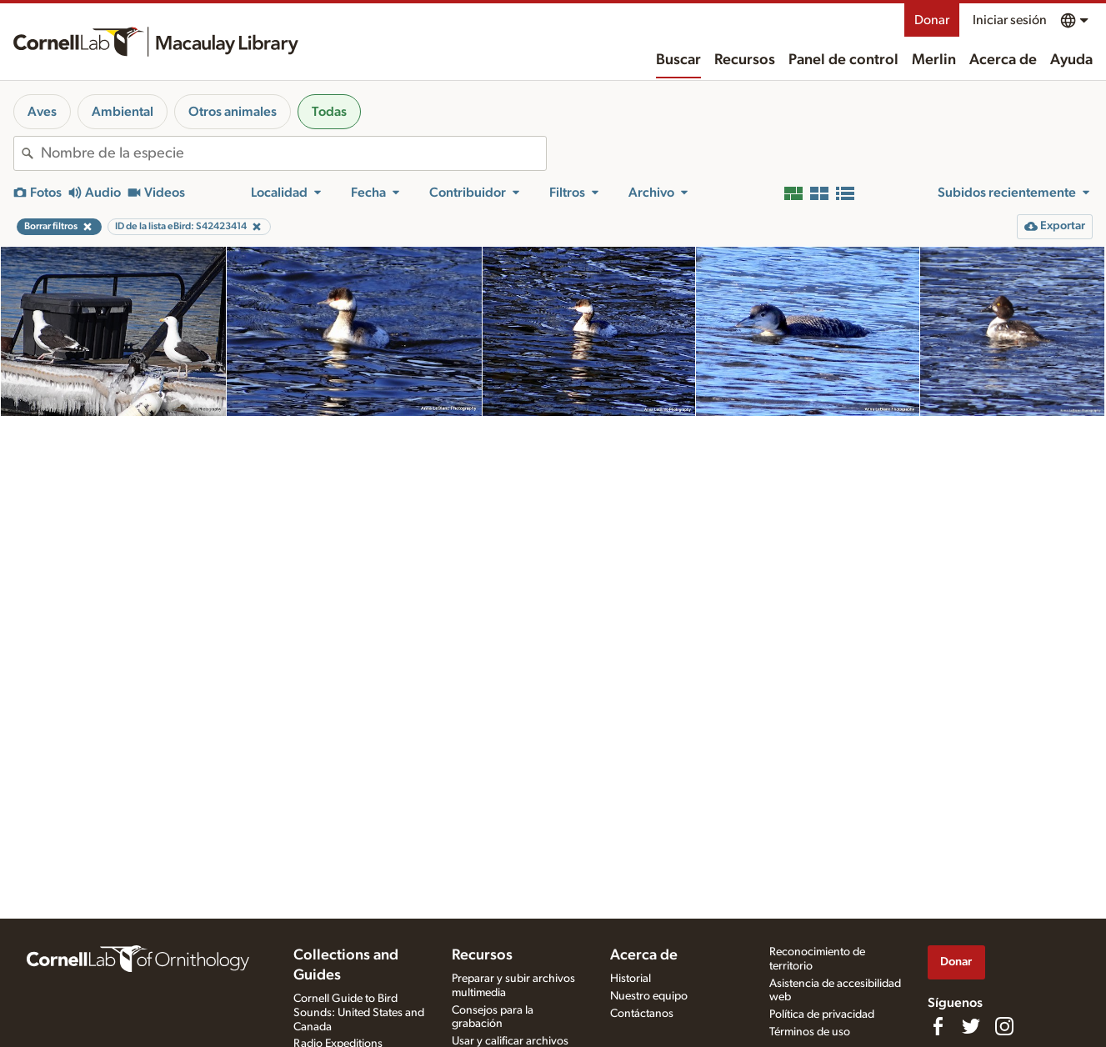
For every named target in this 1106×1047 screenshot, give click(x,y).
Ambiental (122, 111)
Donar (931, 20)
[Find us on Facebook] (938, 1026)
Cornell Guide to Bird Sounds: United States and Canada (358, 1013)
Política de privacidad (821, 1014)
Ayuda (1071, 60)
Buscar (678, 60)
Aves (42, 111)
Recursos (744, 60)
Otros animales (232, 111)
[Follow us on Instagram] (1004, 1026)
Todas (329, 111)
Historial (630, 978)
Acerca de (1003, 60)
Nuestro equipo (649, 996)
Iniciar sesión (1010, 20)
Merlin (934, 60)
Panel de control (843, 60)
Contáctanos (641, 1013)
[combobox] (293, 153)
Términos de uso (809, 1032)
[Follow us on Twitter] (971, 1026)
